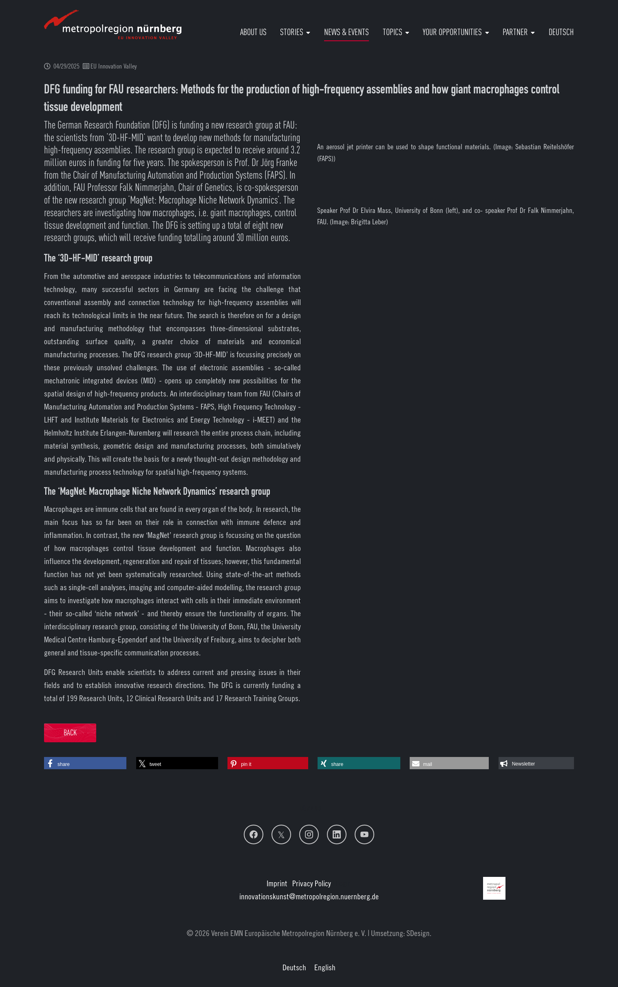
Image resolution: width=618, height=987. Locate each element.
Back (70, 733)
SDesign (418, 933)
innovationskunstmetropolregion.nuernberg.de (309, 896)
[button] (85, 763)
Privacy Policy (311, 883)
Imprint (277, 883)
